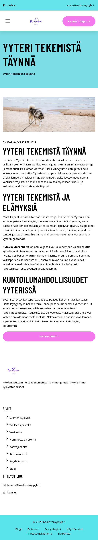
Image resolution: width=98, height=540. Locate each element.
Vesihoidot (16, 432)
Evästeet (33, 529)
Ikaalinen (11, 5)
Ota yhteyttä (53, 529)
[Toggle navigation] (8, 20)
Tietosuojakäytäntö (40, 533)
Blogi (12, 468)
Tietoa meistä (18, 454)
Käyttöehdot (75, 529)
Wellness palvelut (20, 425)
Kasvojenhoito (18, 447)
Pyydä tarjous (79, 21)
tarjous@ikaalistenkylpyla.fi (80, 5)
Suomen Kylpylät (19, 417)
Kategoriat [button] (48, 336)
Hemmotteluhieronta (22, 439)
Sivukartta (64, 533)
